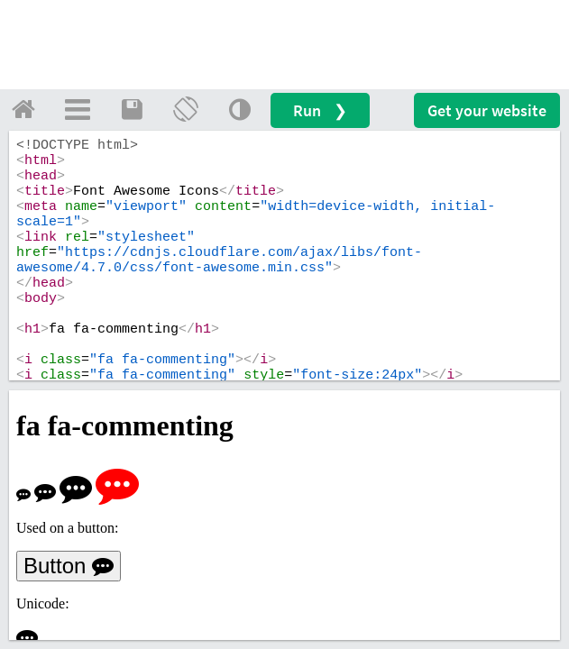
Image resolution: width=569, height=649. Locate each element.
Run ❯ (320, 110)
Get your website (486, 110)
